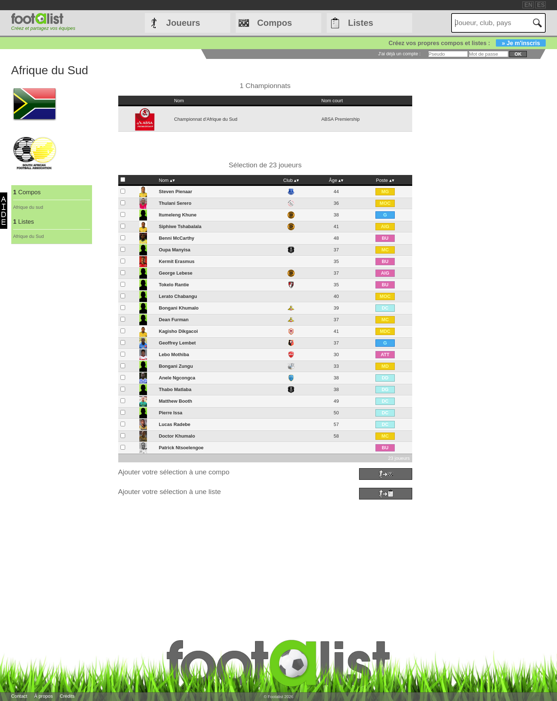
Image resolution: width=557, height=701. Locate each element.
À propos (43, 696)
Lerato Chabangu (178, 296)
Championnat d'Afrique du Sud (205, 119)
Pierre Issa (170, 412)
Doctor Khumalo (177, 436)
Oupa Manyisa (174, 249)
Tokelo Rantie (174, 284)
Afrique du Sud (28, 236)
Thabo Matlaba (175, 389)
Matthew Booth (175, 401)
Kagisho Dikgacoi (178, 331)
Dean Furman (173, 319)
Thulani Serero (175, 203)
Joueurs (183, 23)
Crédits (67, 696)
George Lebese (175, 273)
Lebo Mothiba (174, 354)
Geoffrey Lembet (177, 343)
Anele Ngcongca (177, 378)
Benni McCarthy (176, 238)
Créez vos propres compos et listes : (467, 43)
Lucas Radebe (174, 424)
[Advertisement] (229, 552)
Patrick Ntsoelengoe (181, 447)
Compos (274, 23)
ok (517, 54)
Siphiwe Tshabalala (180, 226)
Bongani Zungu (176, 366)
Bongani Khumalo (178, 308)
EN (528, 5)
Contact (19, 696)
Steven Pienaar (175, 191)
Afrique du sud (28, 207)
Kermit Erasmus (176, 261)
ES (541, 5)
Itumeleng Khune (177, 215)
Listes (360, 23)
